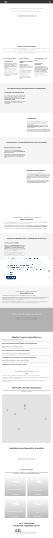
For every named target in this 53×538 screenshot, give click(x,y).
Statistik (10, 272)
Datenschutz (32, 267)
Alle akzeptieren (11, 277)
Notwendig (11, 270)
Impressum (27, 267)
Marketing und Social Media (35, 270)
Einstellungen (21, 270)
